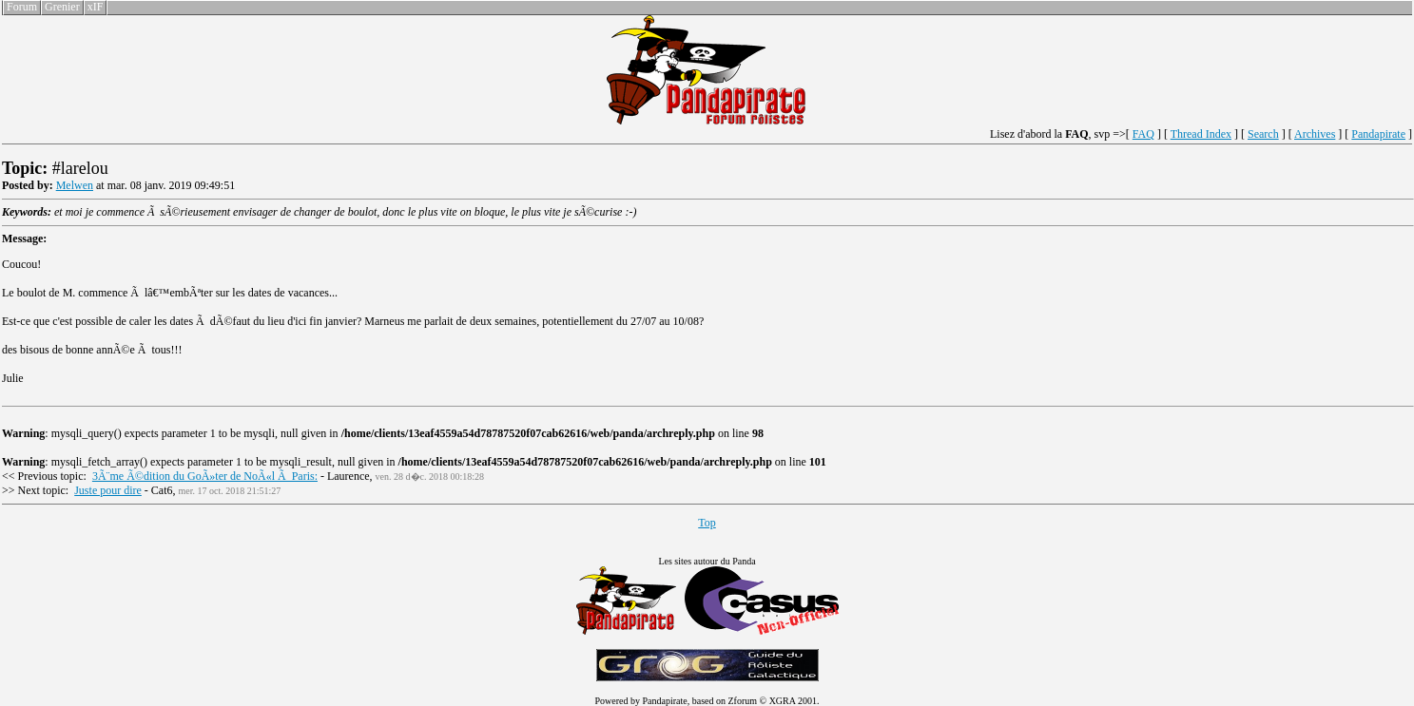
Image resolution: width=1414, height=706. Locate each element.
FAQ (1143, 134)
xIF (95, 6)
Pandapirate (1378, 134)
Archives (1314, 134)
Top (707, 522)
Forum (22, 6)
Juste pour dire (108, 490)
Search (1263, 134)
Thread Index (1201, 134)
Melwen (74, 185)
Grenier (62, 6)
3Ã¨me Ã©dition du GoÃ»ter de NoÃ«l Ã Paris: (205, 476)
